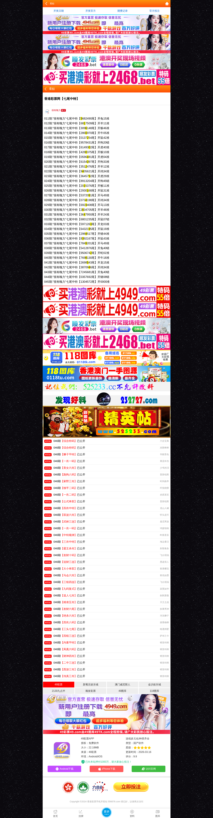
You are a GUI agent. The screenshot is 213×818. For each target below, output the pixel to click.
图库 (157, 812)
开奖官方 (90, 10)
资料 (132, 812)
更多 (106, 812)
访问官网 (148, 769)
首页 (55, 812)
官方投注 (154, 10)
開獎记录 (122, 10)
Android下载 (64, 769)
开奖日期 (59, 10)
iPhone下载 (106, 769)
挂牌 (81, 812)
